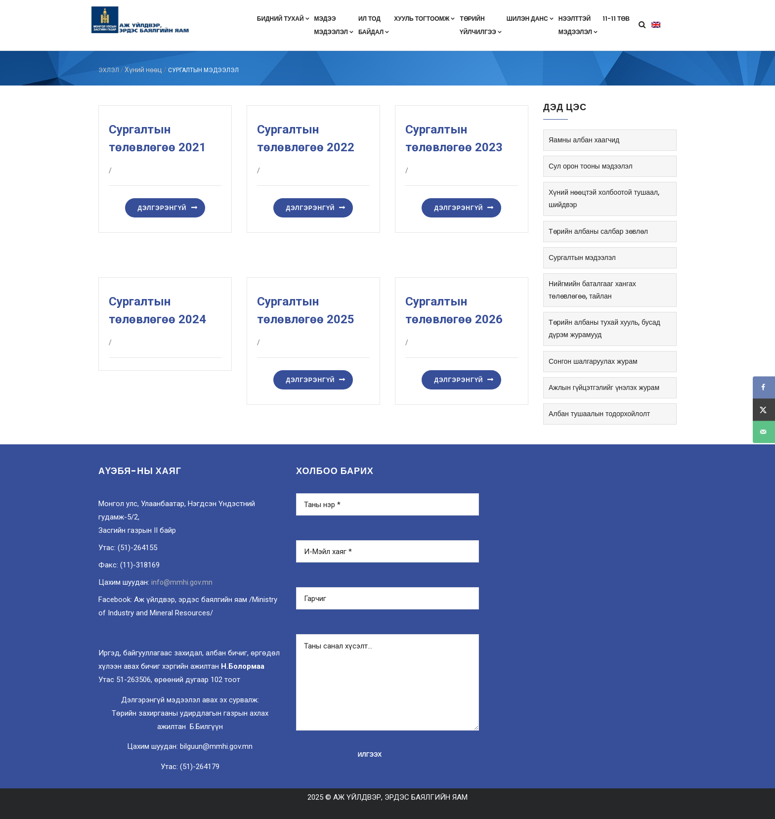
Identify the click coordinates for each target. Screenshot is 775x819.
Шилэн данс (530, 18)
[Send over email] (764, 432)
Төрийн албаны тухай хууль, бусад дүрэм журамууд (604, 328)
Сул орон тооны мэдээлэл (591, 166)
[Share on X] (764, 409)
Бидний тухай (283, 18)
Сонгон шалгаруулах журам (593, 361)
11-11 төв (616, 18)
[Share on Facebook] (764, 387)
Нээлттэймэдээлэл (578, 25)
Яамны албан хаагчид (584, 140)
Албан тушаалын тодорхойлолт (599, 414)
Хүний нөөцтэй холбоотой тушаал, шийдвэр (604, 198)
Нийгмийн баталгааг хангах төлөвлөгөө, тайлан (592, 290)
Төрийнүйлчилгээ (480, 25)
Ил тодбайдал (373, 25)
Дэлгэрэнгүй (161, 208)
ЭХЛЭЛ (108, 70)
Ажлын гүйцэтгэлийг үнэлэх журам (604, 387)
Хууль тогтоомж (424, 18)
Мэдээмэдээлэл (333, 25)
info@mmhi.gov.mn (182, 582)
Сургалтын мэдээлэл (582, 257)
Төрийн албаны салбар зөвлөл (598, 231)
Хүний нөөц (143, 70)
